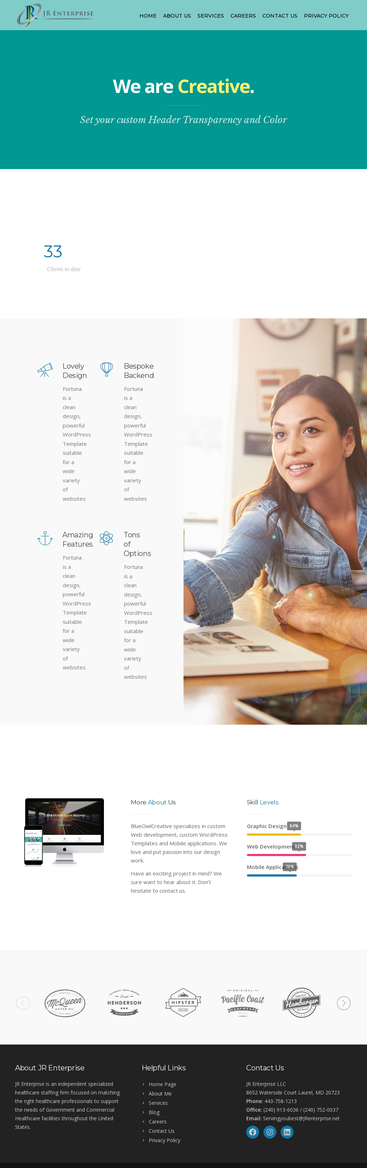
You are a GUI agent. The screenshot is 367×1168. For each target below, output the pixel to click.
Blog (154, 1112)
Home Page (162, 1084)
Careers (243, 16)
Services (210, 16)
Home (148, 16)
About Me (160, 1093)
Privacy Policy (326, 16)
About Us (177, 16)
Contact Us (279, 16)
